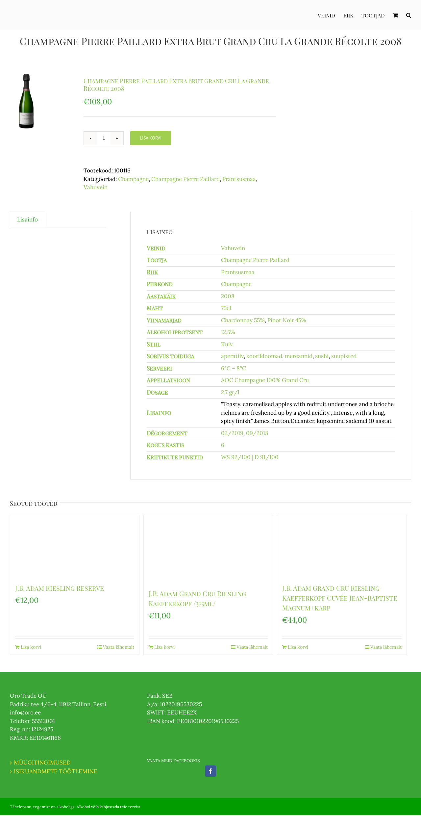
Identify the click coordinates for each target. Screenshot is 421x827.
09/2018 (257, 433)
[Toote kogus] (103, 138)
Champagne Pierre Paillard (185, 179)
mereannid (298, 356)
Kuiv (227, 344)
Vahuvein (96, 187)
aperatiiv (232, 356)
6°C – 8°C (233, 368)
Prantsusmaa (239, 179)
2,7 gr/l (230, 392)
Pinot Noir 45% (286, 320)
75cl (226, 308)
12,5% (228, 332)
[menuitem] (330, 15)
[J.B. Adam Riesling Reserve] (74, 546)
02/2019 (232, 433)
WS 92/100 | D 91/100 (250, 457)
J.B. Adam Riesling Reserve (59, 587)
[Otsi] (408, 15)
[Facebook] (210, 771)
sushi (322, 356)
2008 (228, 296)
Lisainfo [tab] (27, 219)
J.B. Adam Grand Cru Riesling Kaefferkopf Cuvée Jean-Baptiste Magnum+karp (339, 597)
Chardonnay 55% (243, 320)
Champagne (133, 179)
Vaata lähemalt (118, 647)
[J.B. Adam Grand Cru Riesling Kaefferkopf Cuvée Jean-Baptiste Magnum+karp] (341, 546)
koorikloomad (264, 356)
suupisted (344, 356)
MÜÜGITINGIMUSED (42, 762)
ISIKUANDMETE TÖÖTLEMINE (55, 771)
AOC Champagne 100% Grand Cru (265, 380)
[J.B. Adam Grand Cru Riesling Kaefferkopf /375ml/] (208, 548)
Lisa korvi (150, 138)
